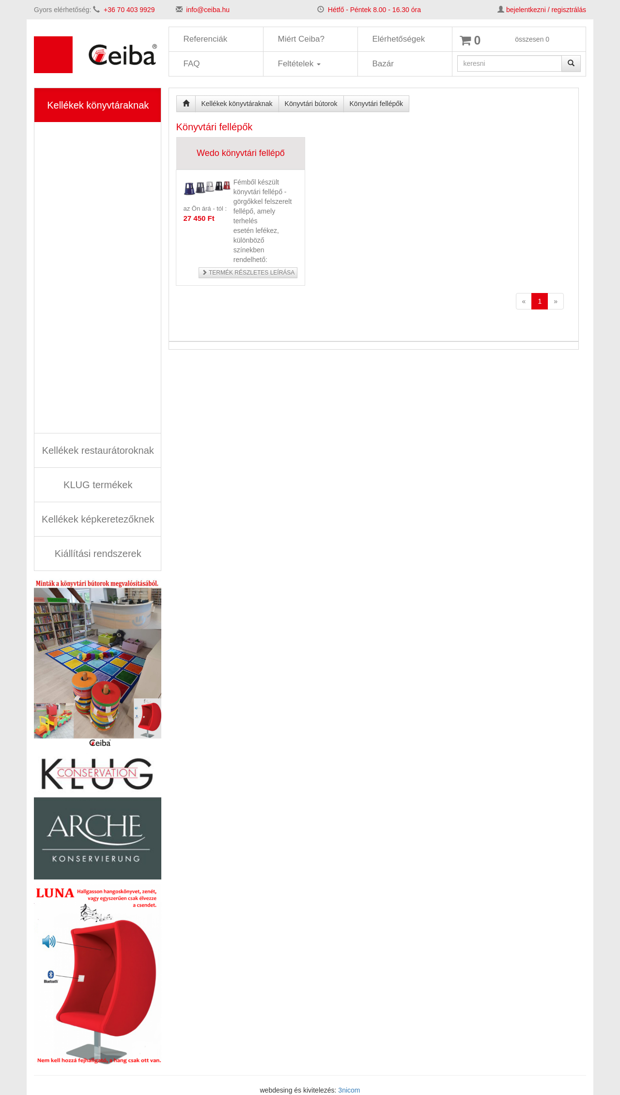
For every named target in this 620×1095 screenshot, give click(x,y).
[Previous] (524, 301)
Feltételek (299, 63)
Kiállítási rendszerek (98, 553)
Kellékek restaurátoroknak (98, 450)
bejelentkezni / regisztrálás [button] (546, 10)
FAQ (192, 63)
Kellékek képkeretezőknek (98, 519)
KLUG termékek (97, 484)
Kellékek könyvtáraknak (98, 105)
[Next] (555, 301)
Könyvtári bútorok (311, 104)
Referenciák (206, 39)
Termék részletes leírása (248, 272)
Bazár (383, 63)
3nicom (349, 1090)
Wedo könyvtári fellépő (241, 153)
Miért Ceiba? (301, 39)
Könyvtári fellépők (376, 104)
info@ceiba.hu (208, 10)
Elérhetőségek (398, 39)
